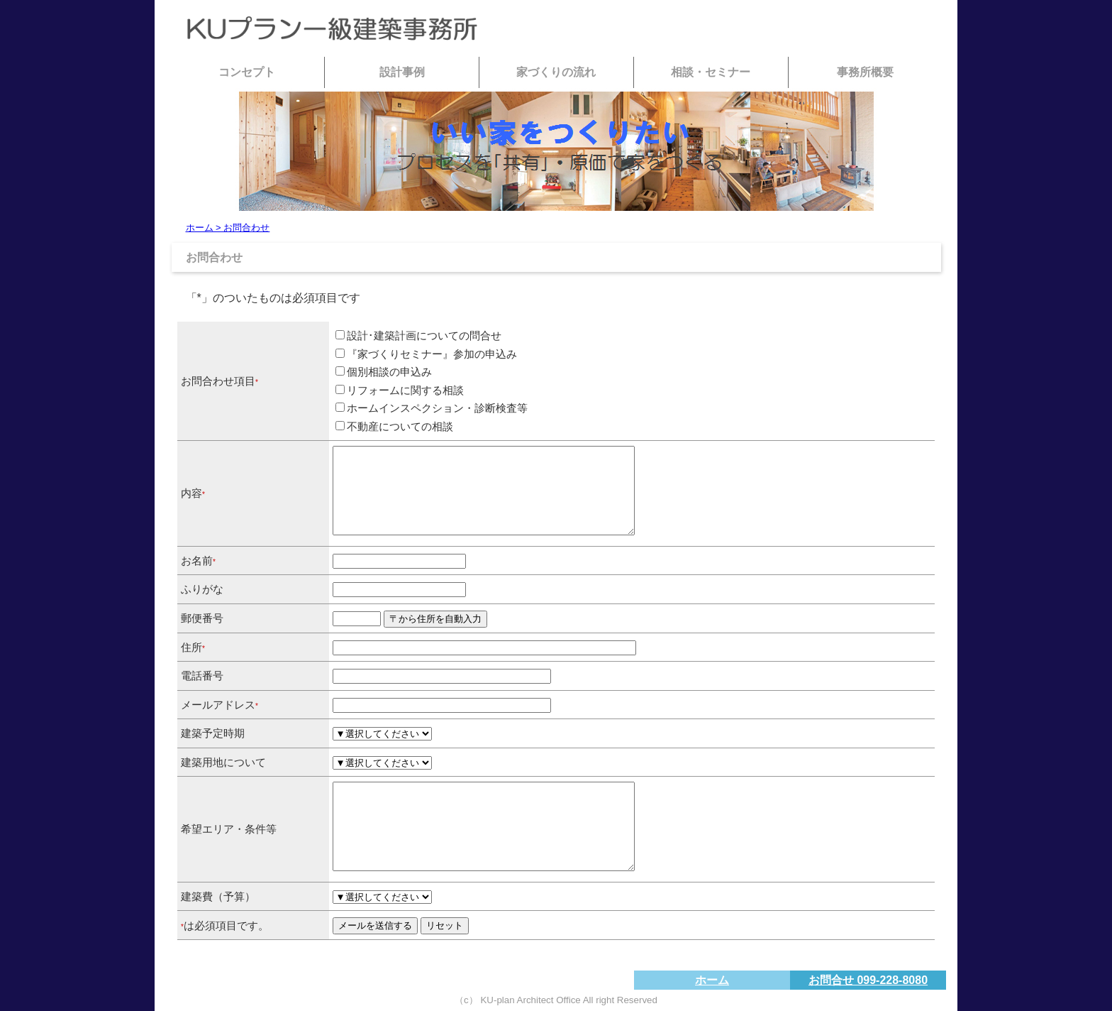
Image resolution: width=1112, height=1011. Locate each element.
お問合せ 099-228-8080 (868, 980)
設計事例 (402, 72)
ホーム (712, 980)
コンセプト (246, 72)
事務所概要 (865, 72)
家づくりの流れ (556, 72)
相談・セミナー (710, 72)
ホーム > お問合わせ (228, 227)
